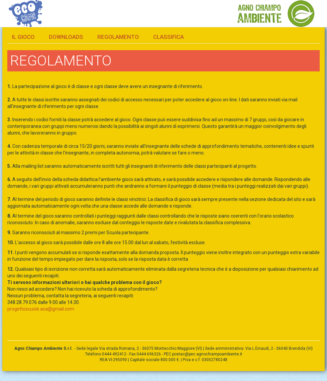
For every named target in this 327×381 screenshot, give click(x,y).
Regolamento (118, 37)
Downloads (66, 37)
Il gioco (23, 37)
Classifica (168, 37)
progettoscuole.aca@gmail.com (40, 309)
